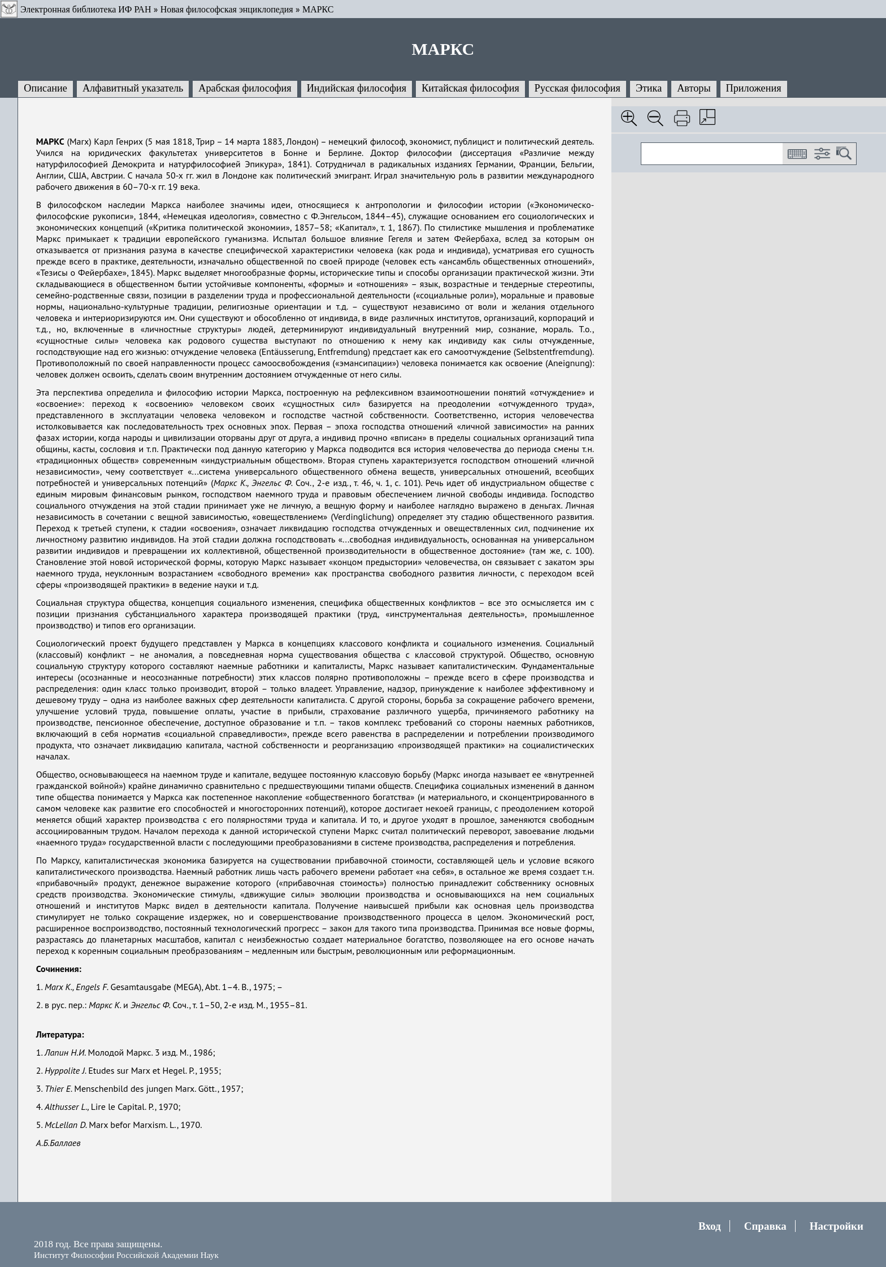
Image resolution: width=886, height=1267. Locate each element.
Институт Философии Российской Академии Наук (126, 1255)
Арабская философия (244, 88)
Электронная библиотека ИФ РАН (85, 9)
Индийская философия (356, 88)
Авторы (693, 88)
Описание (45, 88)
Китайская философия (470, 88)
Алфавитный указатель (132, 88)
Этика (649, 88)
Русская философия (577, 88)
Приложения (753, 88)
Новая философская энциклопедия (226, 9)
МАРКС (318, 9)
